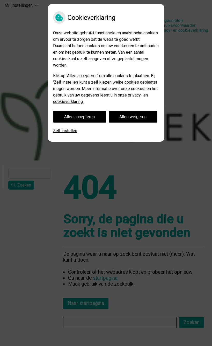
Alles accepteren (79, 116)
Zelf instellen (65, 130)
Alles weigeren (133, 116)
